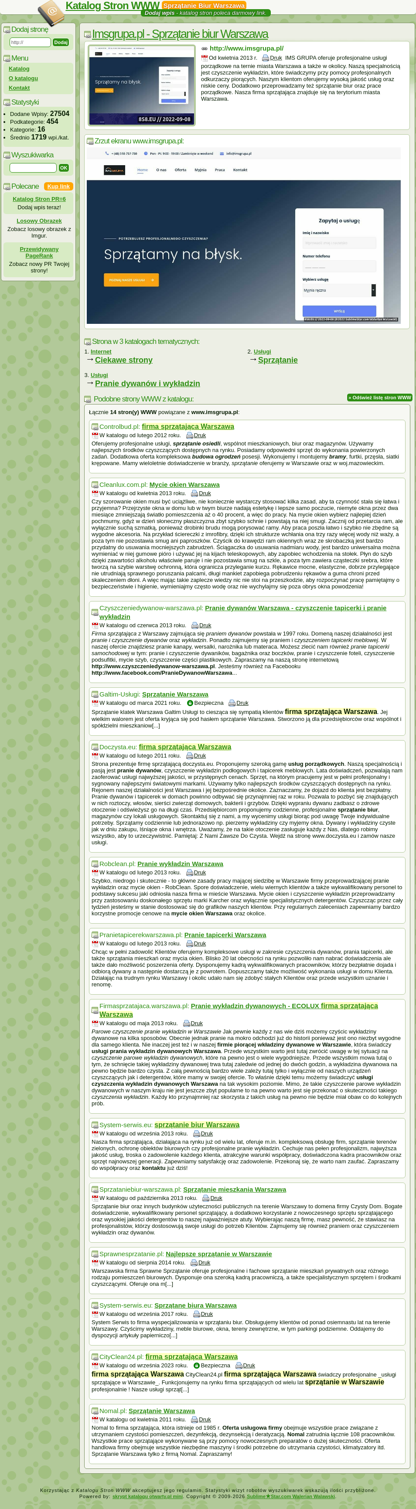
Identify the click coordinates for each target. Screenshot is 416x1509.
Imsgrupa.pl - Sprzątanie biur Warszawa (180, 34)
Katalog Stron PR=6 (39, 199)
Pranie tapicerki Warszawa (225, 934)
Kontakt (19, 88)
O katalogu (23, 78)
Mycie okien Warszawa (185, 484)
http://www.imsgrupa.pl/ (246, 48)
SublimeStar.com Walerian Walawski (291, 1496)
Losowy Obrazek (39, 221)
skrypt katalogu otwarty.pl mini (148, 1496)
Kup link (59, 186)
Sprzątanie (278, 360)
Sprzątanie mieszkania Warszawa (234, 1189)
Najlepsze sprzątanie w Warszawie (219, 1254)
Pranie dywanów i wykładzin (147, 383)
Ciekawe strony (124, 360)
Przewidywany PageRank (39, 252)
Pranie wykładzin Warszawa (180, 863)
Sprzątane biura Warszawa (195, 1305)
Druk (276, 57)
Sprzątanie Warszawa (175, 694)
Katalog (19, 68)
